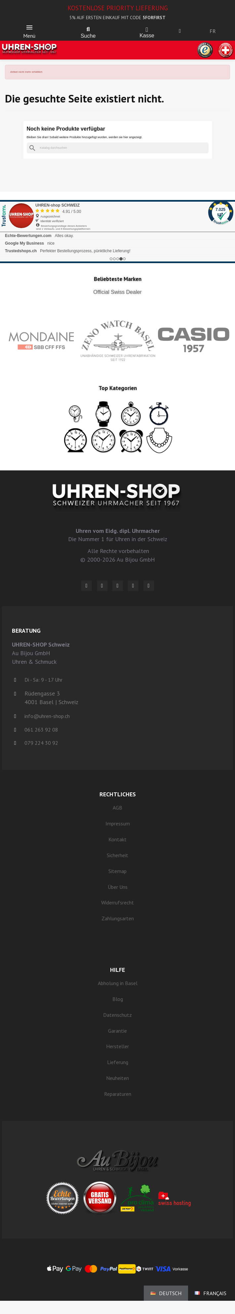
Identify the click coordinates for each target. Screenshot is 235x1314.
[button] (88, 29)
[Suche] (118, 147)
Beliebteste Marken (117, 279)
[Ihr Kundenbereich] (179, 31)
